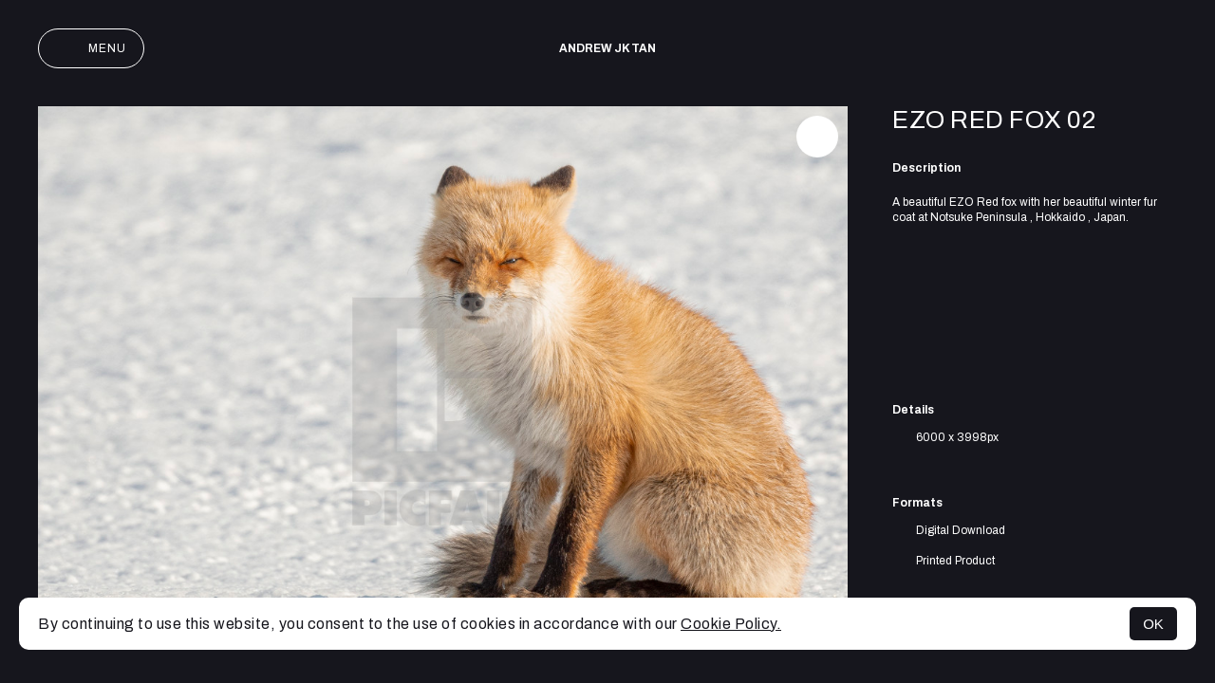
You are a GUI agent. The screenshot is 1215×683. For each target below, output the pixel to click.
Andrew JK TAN (607, 48)
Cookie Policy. (731, 624)
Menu (91, 48)
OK (1153, 624)
